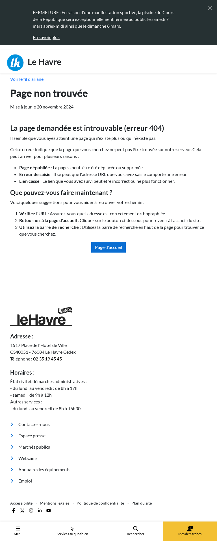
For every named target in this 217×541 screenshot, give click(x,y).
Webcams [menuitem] (24, 458)
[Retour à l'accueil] (108, 316)
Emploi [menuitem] (21, 480)
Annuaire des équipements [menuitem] (40, 469)
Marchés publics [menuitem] (30, 446)
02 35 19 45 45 (47, 358)
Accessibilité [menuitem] (21, 503)
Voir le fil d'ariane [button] (27, 79)
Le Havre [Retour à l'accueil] (34, 62)
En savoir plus (46, 37)
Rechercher (135, 531)
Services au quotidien (72, 531)
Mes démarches (189, 531)
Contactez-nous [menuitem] (30, 424)
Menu (18, 531)
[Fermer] (210, 8)
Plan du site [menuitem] (141, 503)
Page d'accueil (108, 247)
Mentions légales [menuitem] (55, 503)
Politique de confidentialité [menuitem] (101, 503)
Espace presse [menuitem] (27, 435)
